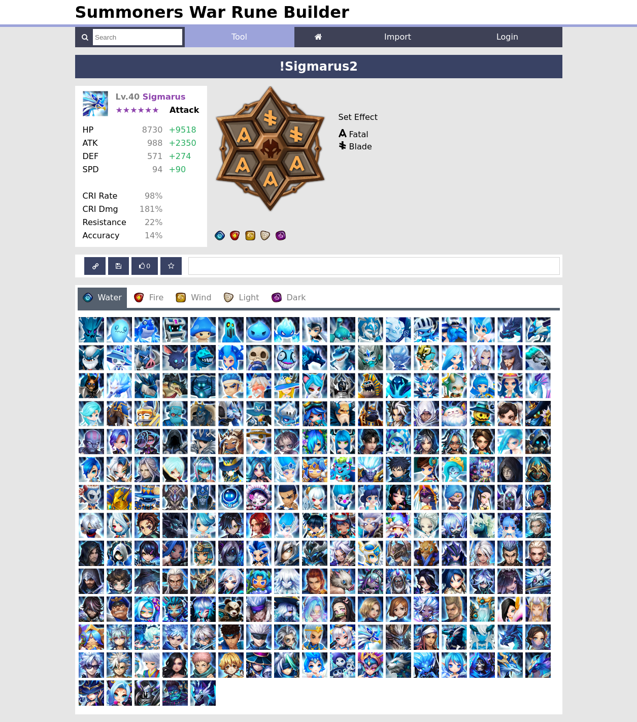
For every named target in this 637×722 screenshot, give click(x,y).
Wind (193, 297)
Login (507, 37)
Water (102, 297)
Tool (239, 37)
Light (241, 297)
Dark (289, 297)
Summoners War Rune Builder (212, 12)
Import (397, 37)
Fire (149, 297)
